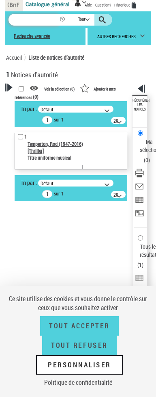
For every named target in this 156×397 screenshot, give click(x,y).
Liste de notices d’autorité (56, 57)
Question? (103, 5)
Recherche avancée (32, 36)
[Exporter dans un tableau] (139, 202)
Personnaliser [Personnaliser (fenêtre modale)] (79, 364)
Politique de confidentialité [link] (78, 382)
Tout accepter (79, 325)
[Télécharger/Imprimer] (139, 176)
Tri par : (29, 109)
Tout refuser (79, 345)
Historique (122, 5)
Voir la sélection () (59, 88)
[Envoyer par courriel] (139, 189)
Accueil (14, 57)
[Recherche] (34, 20)
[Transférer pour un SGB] (139, 216)
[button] (63, 20)
